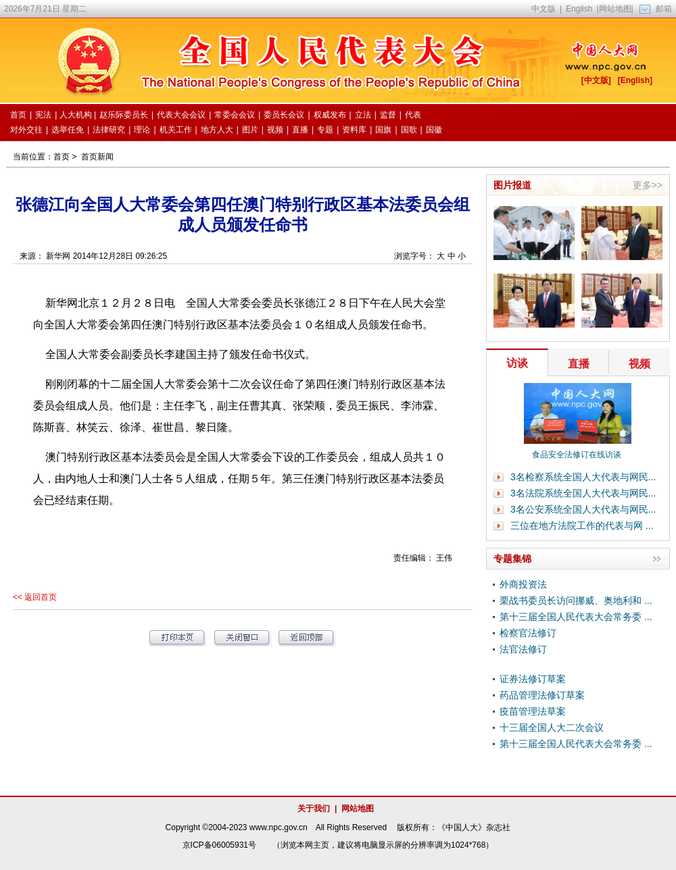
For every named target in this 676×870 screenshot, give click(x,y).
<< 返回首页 (35, 597)
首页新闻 (97, 156)
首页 (61, 156)
